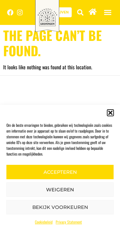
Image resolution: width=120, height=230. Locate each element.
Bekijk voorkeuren (60, 207)
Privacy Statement (69, 222)
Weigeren (60, 190)
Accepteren (60, 172)
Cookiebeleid (43, 222)
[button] (110, 113)
